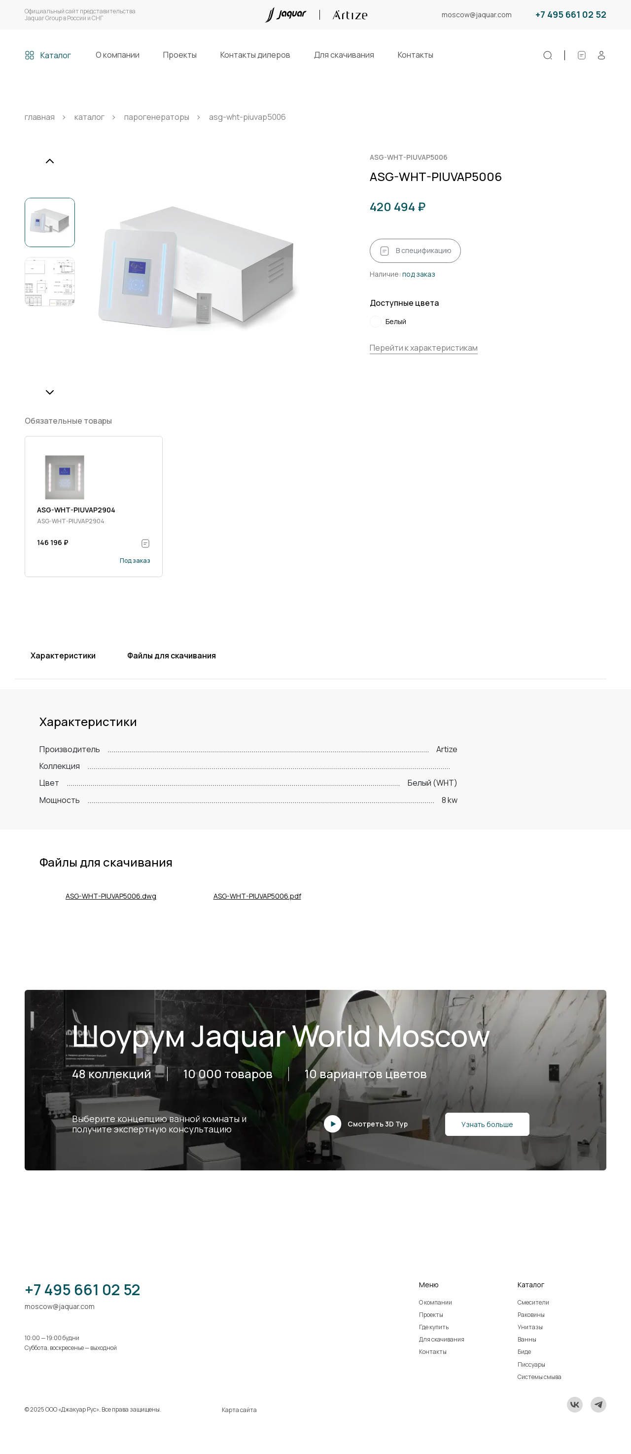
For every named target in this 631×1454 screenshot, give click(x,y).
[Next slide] (50, 392)
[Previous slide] (50, 161)
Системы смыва (539, 1377)
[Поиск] (548, 55)
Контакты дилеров (255, 54)
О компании (118, 54)
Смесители (533, 1302)
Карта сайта (239, 1410)
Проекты (180, 54)
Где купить (434, 1327)
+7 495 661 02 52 (570, 14)
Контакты (415, 54)
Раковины (531, 1314)
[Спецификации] (582, 55)
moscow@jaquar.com (477, 15)
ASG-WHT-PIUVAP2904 (76, 509)
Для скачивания (344, 54)
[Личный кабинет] (601, 55)
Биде (524, 1351)
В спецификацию (415, 251)
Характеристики (63, 655)
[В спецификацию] (145, 543)
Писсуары (531, 1364)
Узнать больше (487, 1124)
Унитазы (530, 1327)
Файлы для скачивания (171, 655)
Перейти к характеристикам (424, 347)
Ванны (527, 1339)
